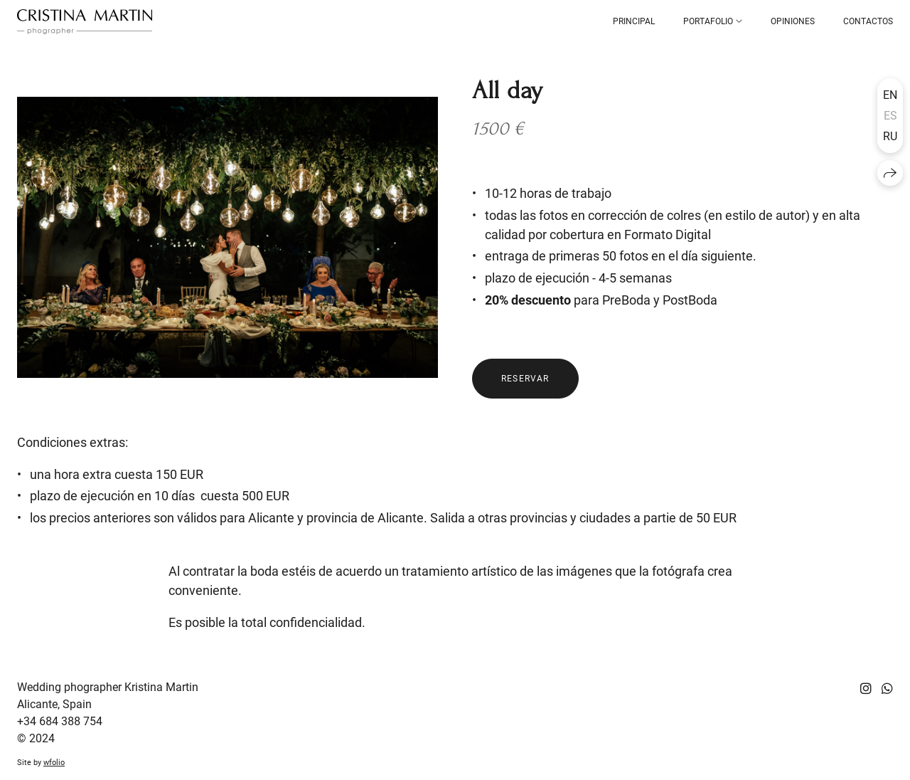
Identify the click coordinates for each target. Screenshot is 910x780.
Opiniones (793, 21)
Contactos (868, 21)
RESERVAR (525, 379)
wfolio (54, 762)
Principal (634, 21)
